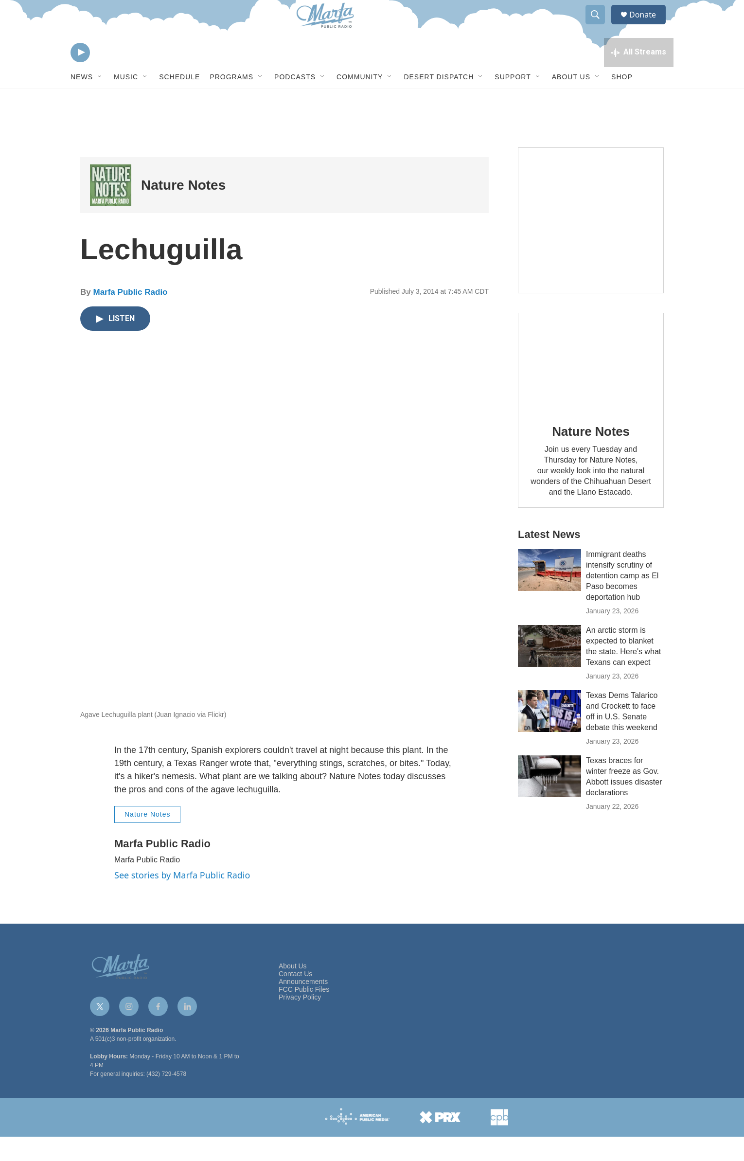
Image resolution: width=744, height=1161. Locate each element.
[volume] (107, 76)
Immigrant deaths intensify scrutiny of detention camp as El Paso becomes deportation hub (622, 599)
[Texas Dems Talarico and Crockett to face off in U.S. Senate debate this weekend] (549, 735)
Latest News (549, 559)
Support (513, 101)
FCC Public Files (304, 1014)
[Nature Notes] (110, 209)
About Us (571, 101)
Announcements (303, 1006)
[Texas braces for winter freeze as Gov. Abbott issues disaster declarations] (549, 801)
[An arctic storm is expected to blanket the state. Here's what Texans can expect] (549, 670)
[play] (80, 75)
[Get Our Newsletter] (590, 244)
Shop (622, 101)
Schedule (179, 101)
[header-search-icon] (599, 26)
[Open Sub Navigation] (100, 101)
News (82, 101)
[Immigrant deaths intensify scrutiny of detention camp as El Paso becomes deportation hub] (549, 594)
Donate (649, 25)
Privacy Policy (300, 1021)
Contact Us (295, 998)
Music (126, 101)
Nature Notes (183, 209)
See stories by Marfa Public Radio (182, 899)
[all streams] (638, 75)
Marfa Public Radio (130, 316)
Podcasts (295, 101)
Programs (231, 101)
